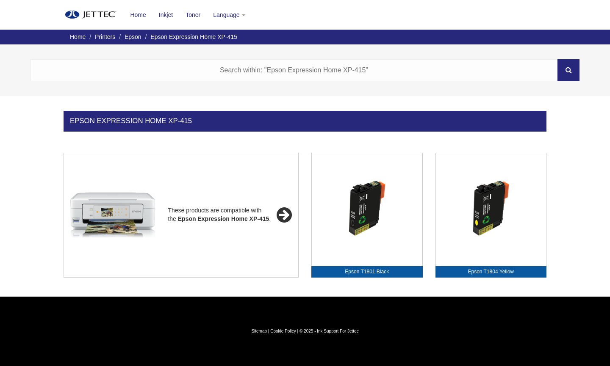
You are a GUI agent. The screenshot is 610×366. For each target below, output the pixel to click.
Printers (105, 36)
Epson (133, 36)
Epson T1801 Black (367, 272)
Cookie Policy (283, 331)
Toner (193, 14)
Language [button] (229, 14)
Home (138, 14)
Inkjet (166, 14)
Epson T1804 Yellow (491, 272)
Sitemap (259, 331)
